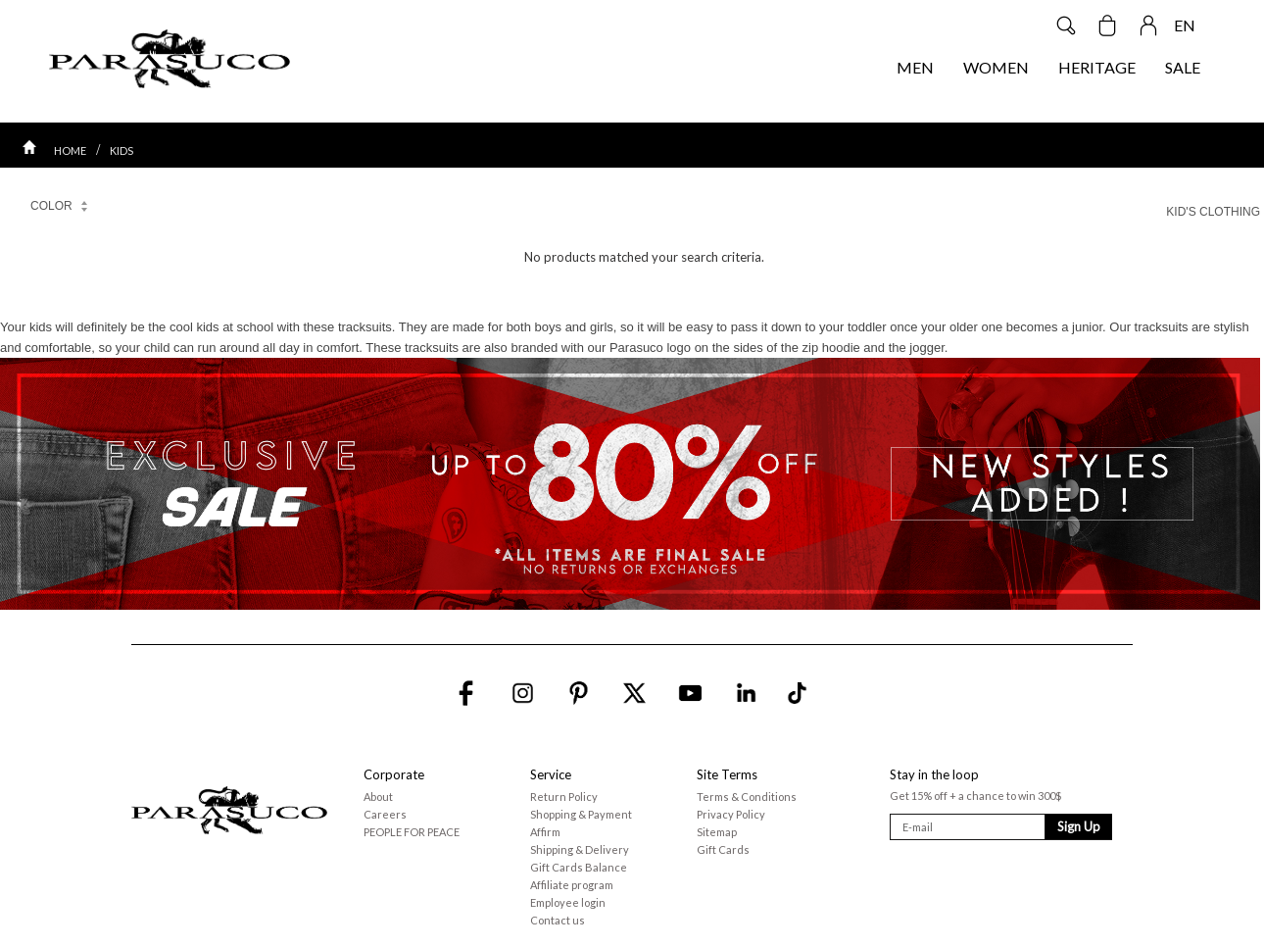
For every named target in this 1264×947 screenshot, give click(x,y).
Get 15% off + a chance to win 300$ (975, 795)
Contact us (557, 920)
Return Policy (564, 796)
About (378, 796)
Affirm (545, 831)
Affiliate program (571, 884)
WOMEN (996, 67)
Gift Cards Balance (578, 867)
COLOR (59, 209)
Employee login (568, 902)
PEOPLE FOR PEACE (412, 831)
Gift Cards (723, 849)
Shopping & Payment (581, 814)
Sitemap (717, 831)
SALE (1182, 67)
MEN (915, 67)
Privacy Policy (731, 814)
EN (1184, 25)
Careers (385, 814)
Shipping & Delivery (579, 849)
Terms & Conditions (747, 796)
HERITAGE (1097, 67)
